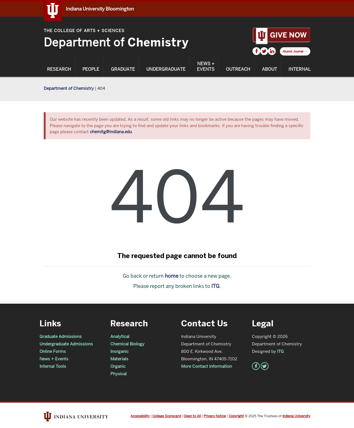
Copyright (236, 416)
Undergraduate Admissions (66, 343)
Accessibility (140, 416)
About (269, 69)
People (90, 69)
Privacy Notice (215, 416)
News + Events (206, 66)
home (171, 276)
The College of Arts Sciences (84, 30)
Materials (119, 358)
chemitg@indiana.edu (111, 131)
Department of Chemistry (69, 88)
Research (59, 69)
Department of (116, 42)
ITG (215, 286)
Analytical (119, 336)
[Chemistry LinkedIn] (272, 51)
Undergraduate (166, 69)
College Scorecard (166, 416)
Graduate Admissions (61, 336)
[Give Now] (281, 35)
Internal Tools (53, 366)
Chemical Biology (127, 343)
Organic (118, 366)
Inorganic (119, 351)
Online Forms (53, 351)
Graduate (123, 69)
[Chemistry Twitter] (264, 51)
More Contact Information (206, 366)
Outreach (238, 69)
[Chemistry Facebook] (256, 51)
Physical (118, 373)
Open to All (192, 416)
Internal (299, 69)
